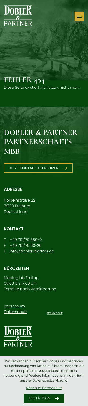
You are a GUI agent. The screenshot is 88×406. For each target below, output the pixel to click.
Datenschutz (15, 311)
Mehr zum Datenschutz (44, 388)
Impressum (14, 306)
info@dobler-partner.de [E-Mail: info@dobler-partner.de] (32, 251)
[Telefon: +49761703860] (26, 240)
